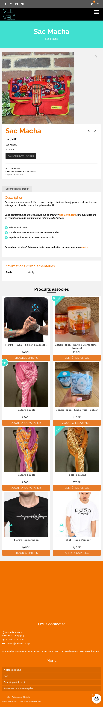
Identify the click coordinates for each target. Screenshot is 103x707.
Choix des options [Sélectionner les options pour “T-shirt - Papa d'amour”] (76, 553)
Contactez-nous (67, 215)
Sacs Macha (31, 171)
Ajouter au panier (21, 155)
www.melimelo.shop (11, 701)
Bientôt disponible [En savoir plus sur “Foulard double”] (77, 487)
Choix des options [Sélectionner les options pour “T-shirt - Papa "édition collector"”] (26, 357)
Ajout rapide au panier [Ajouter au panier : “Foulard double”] (26, 423)
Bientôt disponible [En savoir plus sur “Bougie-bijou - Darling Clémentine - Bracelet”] (77, 357)
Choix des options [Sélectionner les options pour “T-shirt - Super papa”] (26, 553)
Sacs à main (19, 175)
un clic (84, 247)
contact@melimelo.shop (16, 643)
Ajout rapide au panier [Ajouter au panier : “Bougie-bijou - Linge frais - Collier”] (76, 423)
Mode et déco (20, 171)
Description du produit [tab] (17, 189)
